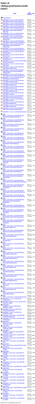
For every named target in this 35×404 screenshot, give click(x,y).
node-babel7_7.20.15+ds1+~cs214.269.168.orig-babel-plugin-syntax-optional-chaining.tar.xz (14, 205)
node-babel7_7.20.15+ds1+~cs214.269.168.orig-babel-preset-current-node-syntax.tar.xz (13, 230)
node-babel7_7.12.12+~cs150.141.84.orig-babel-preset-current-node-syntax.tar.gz (13, 108)
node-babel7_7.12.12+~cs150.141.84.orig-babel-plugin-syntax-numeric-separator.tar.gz (14, 75)
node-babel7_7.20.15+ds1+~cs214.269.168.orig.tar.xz (15, 296)
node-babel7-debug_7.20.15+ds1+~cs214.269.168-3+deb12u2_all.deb (12, 323)
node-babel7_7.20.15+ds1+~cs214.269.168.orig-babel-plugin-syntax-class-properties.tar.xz (13, 146)
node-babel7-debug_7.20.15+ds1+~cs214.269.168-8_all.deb (14, 344)
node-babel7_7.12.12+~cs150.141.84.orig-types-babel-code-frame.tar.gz (13, 81)
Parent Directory (7, 17)
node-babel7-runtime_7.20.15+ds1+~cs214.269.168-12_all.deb (12, 390)
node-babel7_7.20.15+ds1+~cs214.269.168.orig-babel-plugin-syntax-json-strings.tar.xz (13, 170)
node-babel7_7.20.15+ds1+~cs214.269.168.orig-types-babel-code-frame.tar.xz (13, 257)
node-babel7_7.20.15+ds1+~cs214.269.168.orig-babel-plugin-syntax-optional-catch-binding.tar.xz (13, 200)
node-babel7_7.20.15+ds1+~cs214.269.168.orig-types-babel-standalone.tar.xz (13, 279)
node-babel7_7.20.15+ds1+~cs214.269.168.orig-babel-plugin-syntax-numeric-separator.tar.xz (14, 191)
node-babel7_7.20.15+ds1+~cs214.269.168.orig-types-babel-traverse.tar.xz (13, 288)
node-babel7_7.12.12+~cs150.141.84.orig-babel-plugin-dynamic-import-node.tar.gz (13, 20)
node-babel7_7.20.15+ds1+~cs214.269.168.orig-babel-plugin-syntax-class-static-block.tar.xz (14, 151)
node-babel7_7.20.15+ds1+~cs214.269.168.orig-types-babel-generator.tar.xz (13, 275)
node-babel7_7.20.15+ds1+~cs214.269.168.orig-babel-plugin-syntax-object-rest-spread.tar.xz (14, 195)
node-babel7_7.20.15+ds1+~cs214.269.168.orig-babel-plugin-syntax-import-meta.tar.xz (13, 166)
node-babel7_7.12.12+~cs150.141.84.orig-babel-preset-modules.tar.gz (13, 67)
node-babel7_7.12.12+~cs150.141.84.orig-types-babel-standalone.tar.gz (13, 90)
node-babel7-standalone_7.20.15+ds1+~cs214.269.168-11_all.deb (13, 374)
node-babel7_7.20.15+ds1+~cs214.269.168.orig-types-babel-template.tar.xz (13, 266)
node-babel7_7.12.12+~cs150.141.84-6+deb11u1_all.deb (12, 312)
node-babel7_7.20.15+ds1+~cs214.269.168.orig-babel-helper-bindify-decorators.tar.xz (13, 120)
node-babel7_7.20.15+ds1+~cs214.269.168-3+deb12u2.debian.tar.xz (14, 316)
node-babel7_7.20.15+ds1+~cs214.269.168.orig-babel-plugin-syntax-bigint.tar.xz (13, 142)
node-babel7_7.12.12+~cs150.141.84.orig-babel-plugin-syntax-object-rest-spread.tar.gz (14, 41)
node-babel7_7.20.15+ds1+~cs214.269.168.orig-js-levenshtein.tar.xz (14, 248)
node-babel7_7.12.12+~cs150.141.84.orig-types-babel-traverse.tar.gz (13, 105)
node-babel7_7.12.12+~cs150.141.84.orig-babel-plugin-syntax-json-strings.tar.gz (13, 34)
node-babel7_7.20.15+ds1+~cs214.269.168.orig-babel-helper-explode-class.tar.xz (13, 129)
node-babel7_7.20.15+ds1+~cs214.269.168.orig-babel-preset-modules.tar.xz (13, 235)
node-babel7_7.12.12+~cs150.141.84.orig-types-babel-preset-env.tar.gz (13, 87)
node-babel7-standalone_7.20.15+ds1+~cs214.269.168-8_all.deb (13, 353)
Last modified (29, 13)
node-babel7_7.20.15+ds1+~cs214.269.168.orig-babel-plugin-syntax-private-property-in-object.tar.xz (13, 210)
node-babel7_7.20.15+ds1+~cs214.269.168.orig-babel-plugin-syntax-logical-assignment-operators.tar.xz (13, 175)
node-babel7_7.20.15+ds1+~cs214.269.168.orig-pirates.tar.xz (13, 283)
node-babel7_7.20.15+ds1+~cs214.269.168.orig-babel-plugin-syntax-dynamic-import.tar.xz (13, 155)
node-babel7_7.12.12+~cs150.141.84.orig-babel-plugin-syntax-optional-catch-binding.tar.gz (13, 45)
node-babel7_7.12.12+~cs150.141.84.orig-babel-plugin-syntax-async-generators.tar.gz (13, 23)
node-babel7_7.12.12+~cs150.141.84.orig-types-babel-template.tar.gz (13, 102)
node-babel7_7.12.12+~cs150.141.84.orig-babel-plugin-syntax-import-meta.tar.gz (13, 96)
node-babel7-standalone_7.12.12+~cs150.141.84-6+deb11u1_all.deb (12, 306)
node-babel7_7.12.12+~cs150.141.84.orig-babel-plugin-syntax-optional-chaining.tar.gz (14, 49)
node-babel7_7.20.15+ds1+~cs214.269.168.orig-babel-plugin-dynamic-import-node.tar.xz (13, 133)
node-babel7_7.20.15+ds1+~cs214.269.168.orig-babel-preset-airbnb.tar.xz (13, 226)
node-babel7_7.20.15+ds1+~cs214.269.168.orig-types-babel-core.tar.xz (13, 292)
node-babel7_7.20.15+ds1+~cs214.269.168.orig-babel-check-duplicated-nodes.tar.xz (13, 115)
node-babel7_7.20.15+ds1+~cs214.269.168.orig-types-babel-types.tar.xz (13, 270)
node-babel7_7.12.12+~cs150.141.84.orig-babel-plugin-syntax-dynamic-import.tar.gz (13, 26)
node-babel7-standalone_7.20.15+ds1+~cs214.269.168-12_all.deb (13, 395)
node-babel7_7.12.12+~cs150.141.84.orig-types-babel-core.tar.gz (13, 99)
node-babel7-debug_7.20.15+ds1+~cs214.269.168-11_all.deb (15, 365)
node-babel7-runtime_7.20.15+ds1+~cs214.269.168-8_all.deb (12, 348)
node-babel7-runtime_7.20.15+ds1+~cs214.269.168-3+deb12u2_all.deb (12, 327)
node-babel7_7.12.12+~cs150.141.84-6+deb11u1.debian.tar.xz (12, 309)
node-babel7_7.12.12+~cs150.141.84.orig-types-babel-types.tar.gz (13, 93)
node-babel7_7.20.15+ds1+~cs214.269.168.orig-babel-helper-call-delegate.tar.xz (13, 124)
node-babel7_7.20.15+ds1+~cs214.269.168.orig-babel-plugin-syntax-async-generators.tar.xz (13, 138)
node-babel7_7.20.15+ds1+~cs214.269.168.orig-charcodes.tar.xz (13, 239)
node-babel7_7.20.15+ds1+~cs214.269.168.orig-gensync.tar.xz (13, 243)
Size (33, 13)
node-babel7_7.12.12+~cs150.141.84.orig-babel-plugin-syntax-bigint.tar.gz (13, 78)
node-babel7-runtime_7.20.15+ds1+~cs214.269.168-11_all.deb (12, 369)
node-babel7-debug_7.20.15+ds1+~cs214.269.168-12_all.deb (15, 386)
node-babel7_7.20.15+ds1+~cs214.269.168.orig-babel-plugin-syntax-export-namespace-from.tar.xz (13, 160)
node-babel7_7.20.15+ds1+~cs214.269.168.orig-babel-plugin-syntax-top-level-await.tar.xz (13, 215)
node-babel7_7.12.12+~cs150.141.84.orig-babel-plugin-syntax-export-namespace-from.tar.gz (13, 30)
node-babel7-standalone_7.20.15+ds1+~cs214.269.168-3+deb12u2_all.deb (13, 332)
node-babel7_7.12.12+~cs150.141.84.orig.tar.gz (14, 111)
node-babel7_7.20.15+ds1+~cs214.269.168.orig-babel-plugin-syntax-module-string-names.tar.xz (15, 180)
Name (14, 13)
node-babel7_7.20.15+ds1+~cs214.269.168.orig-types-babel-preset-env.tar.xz (13, 261)
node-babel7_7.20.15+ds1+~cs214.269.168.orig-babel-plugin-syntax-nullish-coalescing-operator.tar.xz (13, 185)
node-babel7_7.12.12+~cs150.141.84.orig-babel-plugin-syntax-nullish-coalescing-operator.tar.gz (13, 38)
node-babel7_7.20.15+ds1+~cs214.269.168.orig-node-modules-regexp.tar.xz (13, 252)
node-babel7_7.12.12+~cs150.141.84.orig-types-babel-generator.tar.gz (13, 84)
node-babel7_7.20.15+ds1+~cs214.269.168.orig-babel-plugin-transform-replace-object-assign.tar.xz (13, 220)
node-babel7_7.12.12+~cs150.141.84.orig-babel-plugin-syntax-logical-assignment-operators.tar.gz (13, 71)
